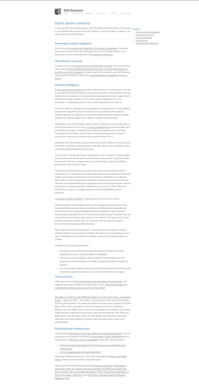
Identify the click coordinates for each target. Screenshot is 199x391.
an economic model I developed (107, 336)
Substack (89, 13)
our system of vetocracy (101, 54)
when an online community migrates (83, 369)
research (113, 13)
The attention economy (145, 35)
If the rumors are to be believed (69, 89)
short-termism (62, 372)
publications (77, 13)
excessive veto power (103, 365)
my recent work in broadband (84, 339)
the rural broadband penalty (83, 372)
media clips (125, 13)
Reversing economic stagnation (148, 32)
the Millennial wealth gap (114, 369)
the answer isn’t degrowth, (93, 48)
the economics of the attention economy (93, 66)
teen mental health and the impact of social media (98, 281)
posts (66, 13)
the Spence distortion (73, 375)
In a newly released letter (97, 127)
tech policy (101, 13)
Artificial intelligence (144, 38)
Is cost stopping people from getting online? (80, 352)
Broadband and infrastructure (147, 43)
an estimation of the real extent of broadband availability (94, 333)
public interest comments (71, 198)
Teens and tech (142, 40)
